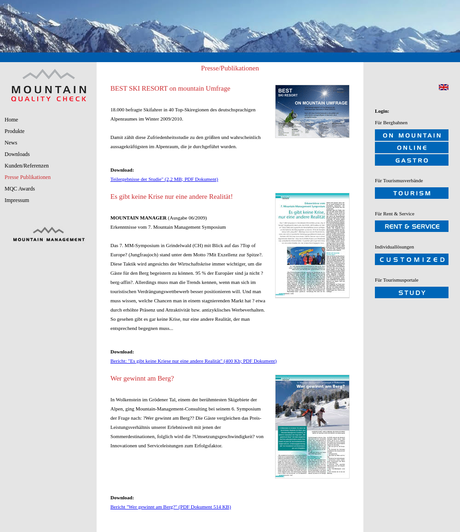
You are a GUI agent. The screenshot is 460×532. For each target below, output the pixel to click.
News (11, 142)
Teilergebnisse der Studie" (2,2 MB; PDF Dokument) (164, 179)
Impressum (17, 200)
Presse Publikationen (28, 177)
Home (11, 119)
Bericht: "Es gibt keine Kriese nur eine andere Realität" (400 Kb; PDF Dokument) (193, 361)
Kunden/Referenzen (27, 165)
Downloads (17, 154)
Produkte (14, 131)
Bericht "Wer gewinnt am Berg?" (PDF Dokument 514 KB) (170, 506)
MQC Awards (20, 188)
